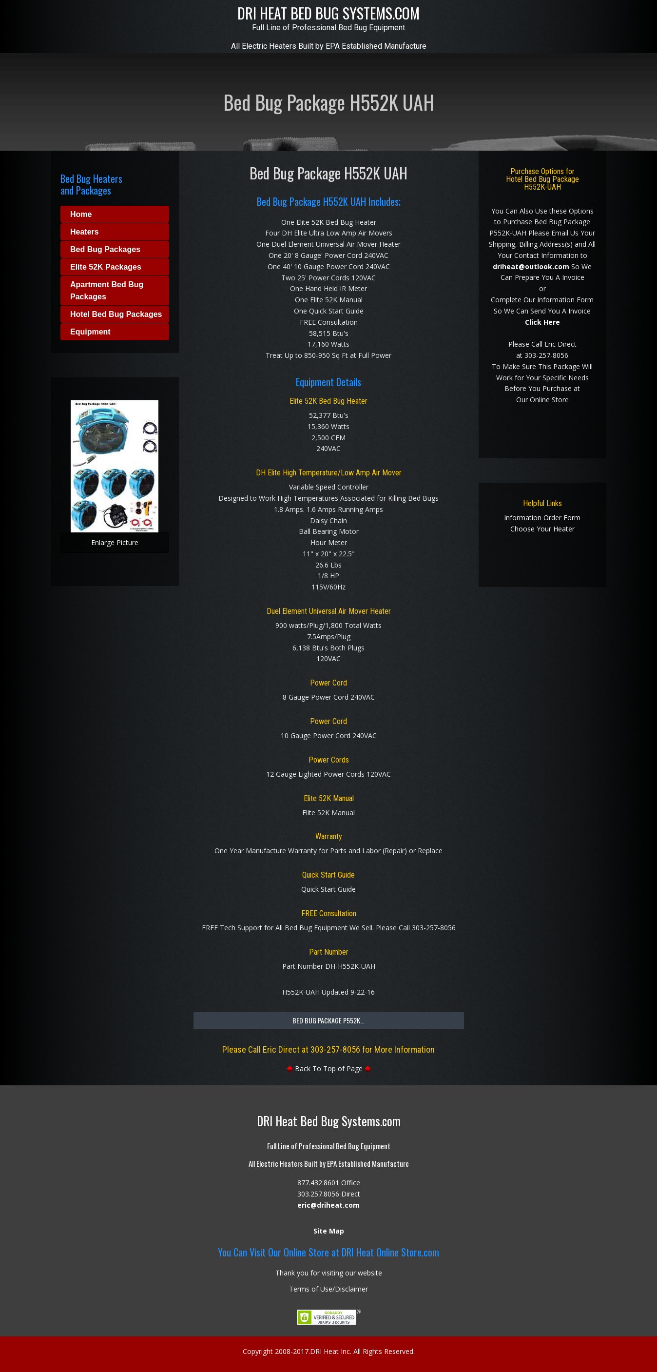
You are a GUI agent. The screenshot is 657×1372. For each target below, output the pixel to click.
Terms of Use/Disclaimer (328, 1289)
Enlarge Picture (99, 545)
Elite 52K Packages (105, 267)
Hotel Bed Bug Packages (116, 314)
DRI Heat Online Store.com (390, 1252)
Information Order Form (542, 517)
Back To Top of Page (329, 1068)
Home (81, 214)
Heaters (84, 232)
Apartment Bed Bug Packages (106, 290)
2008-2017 (292, 1351)
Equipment (90, 332)
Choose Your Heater (542, 528)
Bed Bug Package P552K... (328, 1020)
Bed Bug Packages (105, 249)
